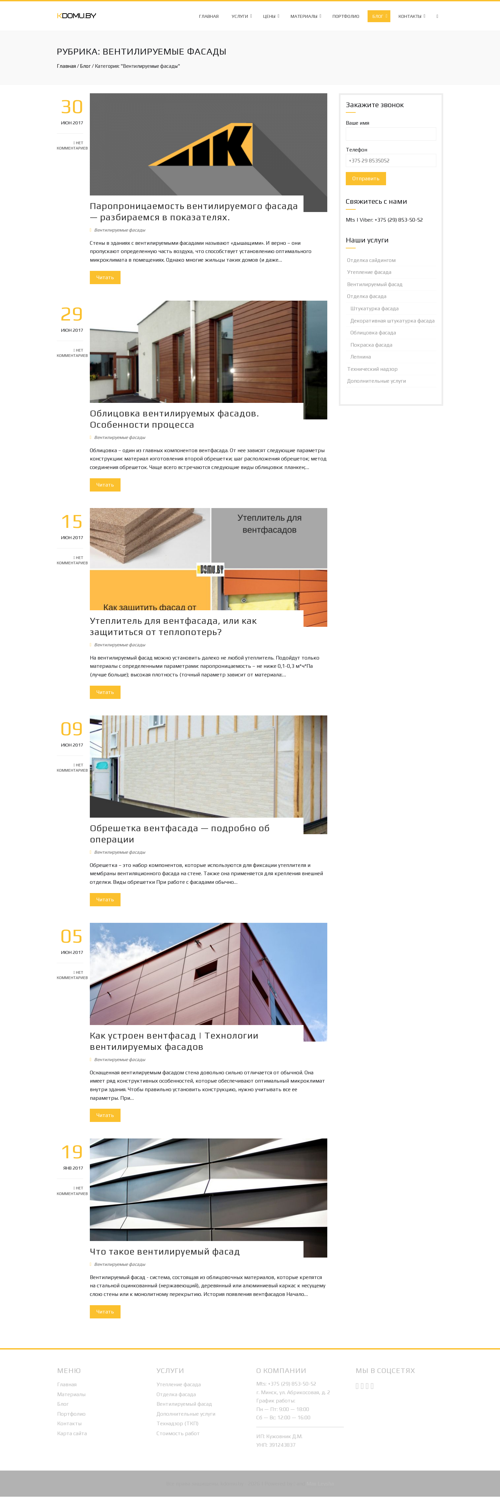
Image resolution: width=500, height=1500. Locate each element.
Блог (378, 16)
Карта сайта (72, 1437)
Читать (107, 276)
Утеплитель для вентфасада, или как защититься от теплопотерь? (175, 632)
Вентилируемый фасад (375, 284)
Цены (269, 16)
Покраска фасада (371, 345)
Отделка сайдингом (371, 260)
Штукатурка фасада (374, 308)
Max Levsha (320, 1487)
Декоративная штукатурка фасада (392, 321)
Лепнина (360, 357)
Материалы (304, 16)
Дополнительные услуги (376, 381)
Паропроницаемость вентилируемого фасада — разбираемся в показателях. (195, 211)
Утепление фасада (369, 272)
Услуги (240, 16)
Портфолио (346, 16)
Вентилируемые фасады (121, 229)
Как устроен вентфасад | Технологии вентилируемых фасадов (175, 1045)
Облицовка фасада (373, 332)
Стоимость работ (178, 1437)
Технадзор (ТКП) (177, 1427)
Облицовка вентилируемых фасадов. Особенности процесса (176, 417)
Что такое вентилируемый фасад (166, 1254)
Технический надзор (372, 369)
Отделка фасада (366, 296)
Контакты (410, 16)
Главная (209, 16)
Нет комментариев (70, 146)
